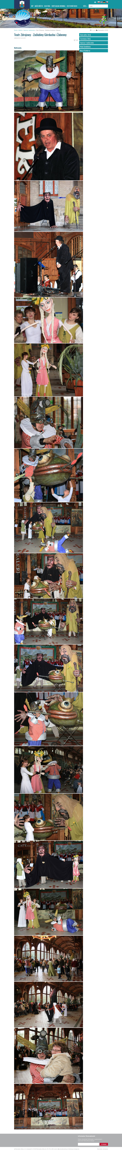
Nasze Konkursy (85, 50)
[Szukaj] (98, 6)
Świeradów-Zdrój (85, 35)
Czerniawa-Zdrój (85, 38)
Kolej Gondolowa (85, 46)
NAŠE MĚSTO (39, 6)
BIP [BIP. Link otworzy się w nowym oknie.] (32, 6)
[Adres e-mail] (88, 1144)
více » (85, 6)
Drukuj (93, 30)
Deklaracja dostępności (73, 1149)
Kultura (47, 6)
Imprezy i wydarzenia (29, 30)
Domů (15, 30)
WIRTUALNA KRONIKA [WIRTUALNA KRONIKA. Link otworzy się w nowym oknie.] (58, 6)
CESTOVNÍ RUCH (72, 6)
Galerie (20, 30)
